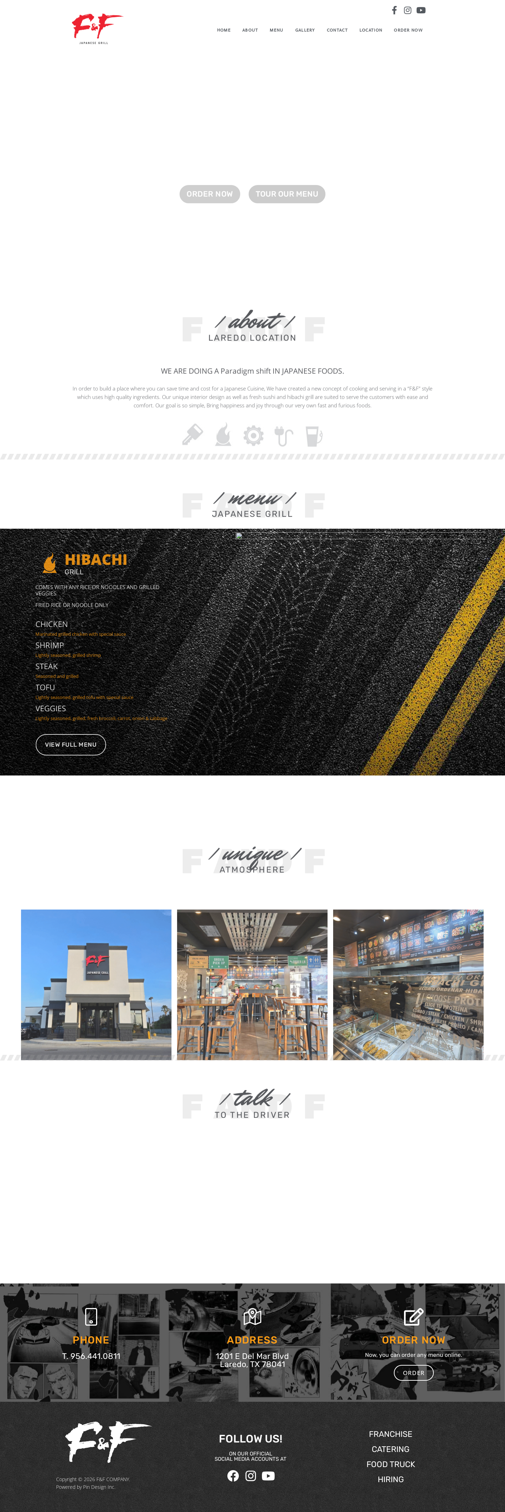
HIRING (391, 1479)
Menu (287, 30)
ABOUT (261, 30)
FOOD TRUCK (390, 1464)
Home (234, 30)
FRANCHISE (390, 1434)
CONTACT (347, 30)
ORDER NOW (413, 30)
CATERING (391, 1449)
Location (381, 30)
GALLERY (316, 30)
